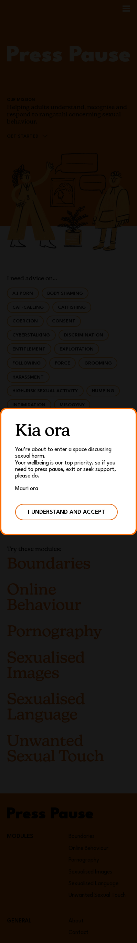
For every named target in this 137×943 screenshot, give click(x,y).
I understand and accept (66, 512)
